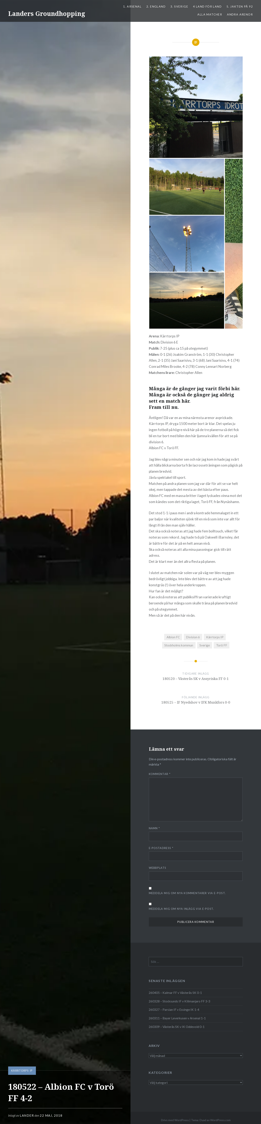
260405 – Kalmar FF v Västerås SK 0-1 (175, 992)
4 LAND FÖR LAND (207, 6)
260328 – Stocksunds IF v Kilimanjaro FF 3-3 (179, 1001)
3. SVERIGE (179, 6)
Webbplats (157, 867)
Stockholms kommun (178, 645)
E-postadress (161, 848)
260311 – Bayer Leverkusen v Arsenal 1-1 (177, 1018)
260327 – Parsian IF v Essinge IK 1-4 (174, 1009)
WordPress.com (220, 1120)
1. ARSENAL (132, 6)
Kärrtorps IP (22, 1070)
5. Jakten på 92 (240, 6)
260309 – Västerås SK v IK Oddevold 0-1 (177, 1027)
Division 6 (193, 637)
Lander (27, 1115)
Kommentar (159, 774)
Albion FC (173, 637)
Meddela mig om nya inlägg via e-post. (181, 908)
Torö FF (221, 645)
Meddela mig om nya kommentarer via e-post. (187, 893)
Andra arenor (240, 14)
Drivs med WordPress (175, 1120)
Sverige (204, 645)
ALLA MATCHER (209, 14)
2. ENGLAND (156, 6)
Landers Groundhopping (46, 13)
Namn (154, 828)
